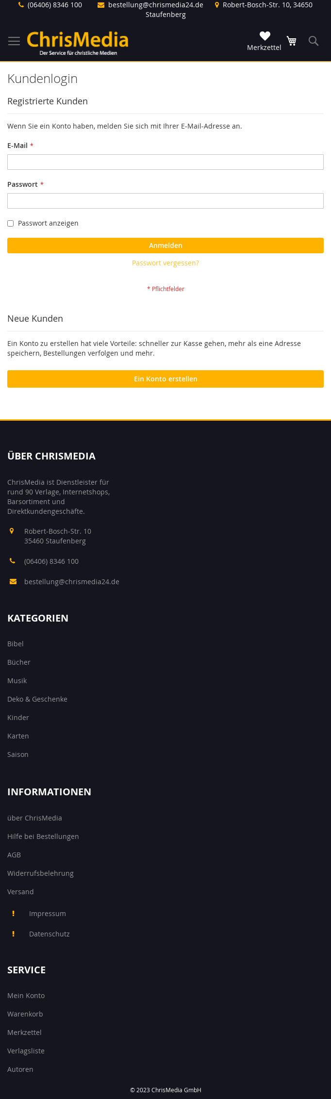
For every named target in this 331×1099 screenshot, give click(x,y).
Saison (18, 754)
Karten (18, 735)
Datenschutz (49, 933)
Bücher (19, 662)
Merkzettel (24, 1032)
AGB (14, 854)
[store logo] (78, 43)
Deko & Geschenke (37, 699)
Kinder (18, 717)
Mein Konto (26, 995)
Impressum (47, 913)
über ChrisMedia (34, 817)
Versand (20, 891)
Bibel (15, 643)
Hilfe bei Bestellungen (43, 836)
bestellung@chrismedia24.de (155, 4)
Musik (17, 680)
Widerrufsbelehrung (40, 873)
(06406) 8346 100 (55, 4)
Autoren (20, 1069)
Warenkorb (25, 1013)
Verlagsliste (26, 1050)
